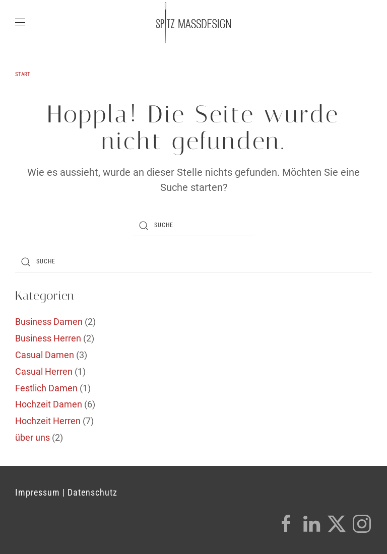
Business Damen (49, 321)
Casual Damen (44, 355)
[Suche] (193, 225)
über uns (32, 437)
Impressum (37, 492)
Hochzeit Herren (48, 421)
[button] (20, 22)
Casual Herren (44, 371)
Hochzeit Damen (48, 404)
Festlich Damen (46, 388)
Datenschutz (92, 492)
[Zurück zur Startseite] (193, 22)
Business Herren (48, 338)
